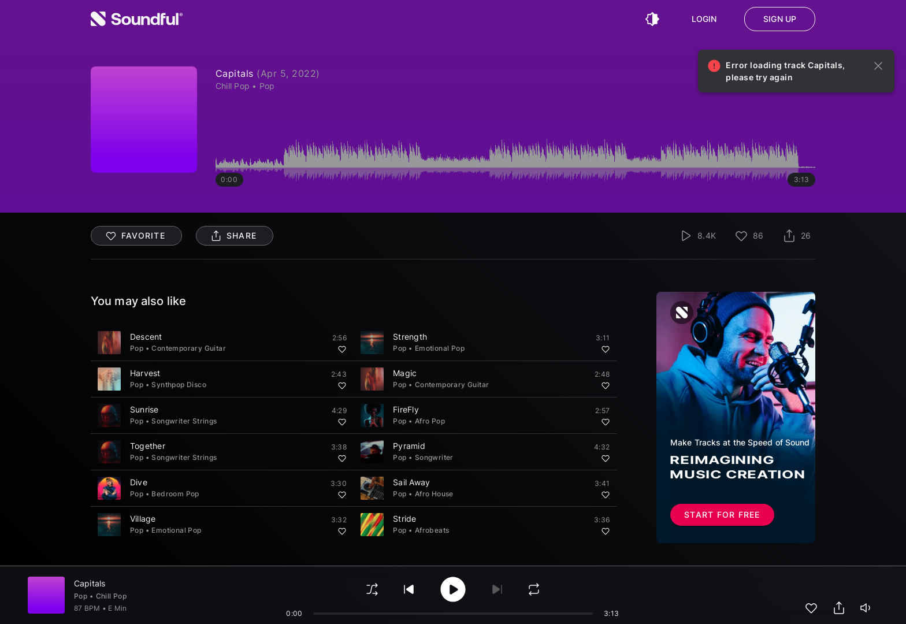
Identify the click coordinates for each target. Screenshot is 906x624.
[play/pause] (453, 589)
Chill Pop (111, 596)
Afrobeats (432, 530)
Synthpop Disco (178, 384)
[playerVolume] (866, 607)
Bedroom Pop (175, 493)
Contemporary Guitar (188, 348)
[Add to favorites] (342, 349)
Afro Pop (430, 421)
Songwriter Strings (184, 421)
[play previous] (409, 589)
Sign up (780, 19)
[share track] (839, 607)
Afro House (434, 493)
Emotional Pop (440, 348)
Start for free (722, 515)
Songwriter (434, 457)
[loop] (533, 589)
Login (704, 19)
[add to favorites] (811, 607)
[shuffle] (372, 589)
